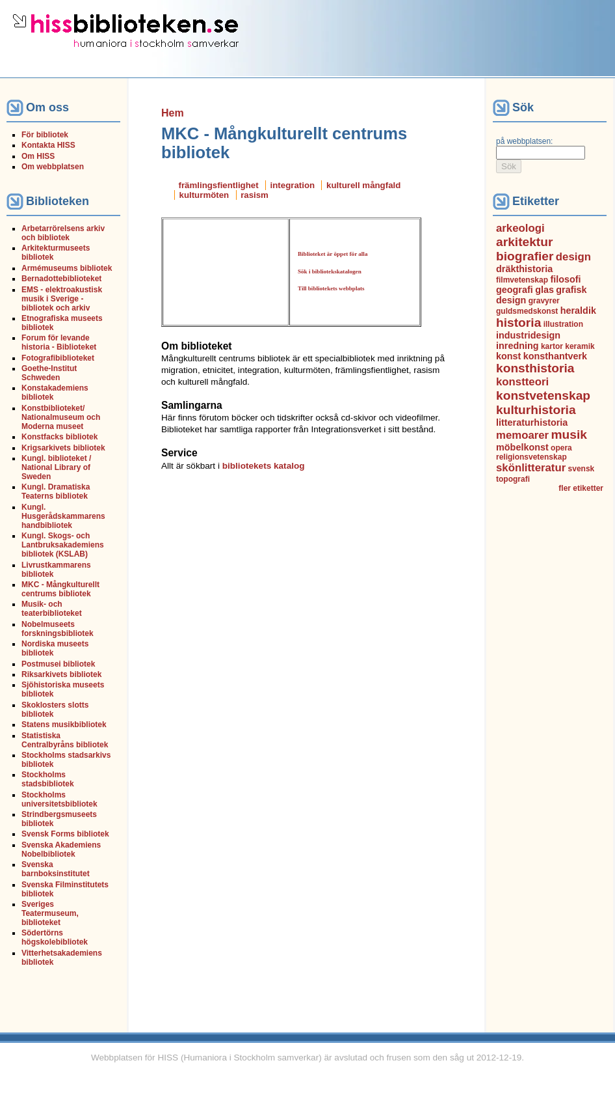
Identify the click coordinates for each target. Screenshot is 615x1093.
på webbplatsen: (524, 141)
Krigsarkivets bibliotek (63, 447)
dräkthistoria (524, 269)
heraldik (578, 310)
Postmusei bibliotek (58, 664)
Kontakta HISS (48, 145)
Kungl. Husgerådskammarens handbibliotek (63, 516)
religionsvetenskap (531, 457)
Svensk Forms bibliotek (65, 833)
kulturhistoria (536, 410)
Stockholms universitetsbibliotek (59, 799)
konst (508, 356)
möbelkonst (522, 447)
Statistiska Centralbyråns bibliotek (64, 740)
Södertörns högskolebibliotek (54, 937)
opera (561, 447)
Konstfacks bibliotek (59, 436)
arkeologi (520, 228)
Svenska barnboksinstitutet (55, 869)
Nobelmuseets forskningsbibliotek (57, 629)
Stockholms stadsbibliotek (47, 779)
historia (518, 322)
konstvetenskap (543, 395)
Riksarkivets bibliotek (61, 674)
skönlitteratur (531, 468)
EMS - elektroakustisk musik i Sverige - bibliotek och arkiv (61, 298)
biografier (525, 256)
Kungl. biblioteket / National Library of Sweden (56, 467)
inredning (517, 345)
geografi (514, 289)
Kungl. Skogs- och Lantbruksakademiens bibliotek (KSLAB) (62, 545)
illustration (563, 324)
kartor (552, 346)
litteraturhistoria (532, 422)
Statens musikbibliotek (64, 724)
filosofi (565, 279)
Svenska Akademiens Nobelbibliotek (61, 849)
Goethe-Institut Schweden (49, 373)
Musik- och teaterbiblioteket (51, 609)
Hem (172, 112)
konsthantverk (555, 356)
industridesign (528, 335)
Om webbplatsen (52, 166)
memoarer (522, 435)
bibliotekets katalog (263, 466)
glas (544, 289)
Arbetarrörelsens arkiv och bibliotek (63, 233)
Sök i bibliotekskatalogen (329, 271)
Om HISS (38, 156)
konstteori (522, 382)
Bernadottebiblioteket (61, 278)
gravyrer (544, 300)
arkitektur (524, 242)
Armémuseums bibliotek (66, 268)
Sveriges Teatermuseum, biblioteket (50, 913)
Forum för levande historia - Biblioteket (58, 342)
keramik (579, 346)
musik (569, 434)
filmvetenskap (522, 279)
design (573, 257)
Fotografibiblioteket (57, 358)
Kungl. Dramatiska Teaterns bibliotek (55, 491)
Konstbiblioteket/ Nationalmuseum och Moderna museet (60, 417)
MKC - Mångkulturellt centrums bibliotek (60, 589)
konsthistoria (535, 368)
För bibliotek (44, 134)
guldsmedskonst (527, 311)
